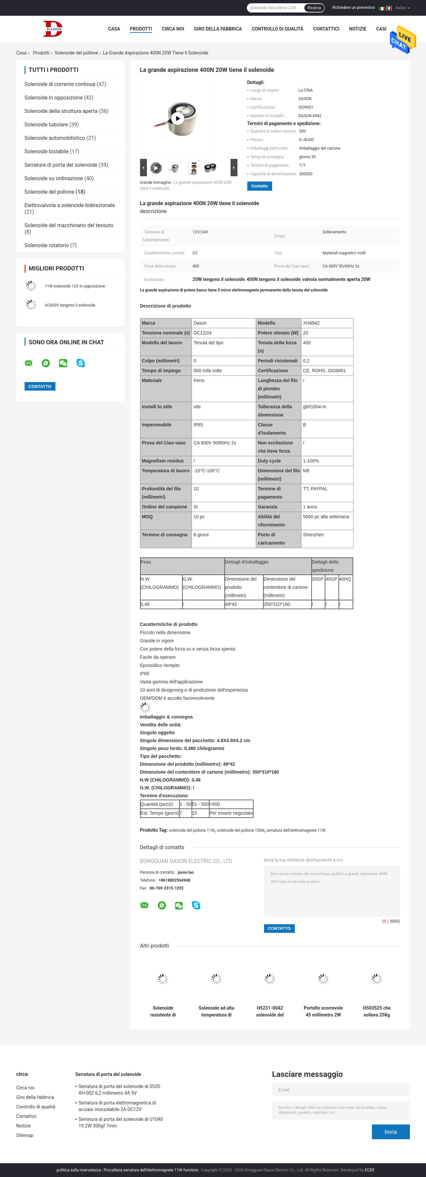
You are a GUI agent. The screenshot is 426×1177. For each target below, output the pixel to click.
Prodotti (141, 29)
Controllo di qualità (277, 29)
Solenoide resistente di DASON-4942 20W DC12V (163, 1011)
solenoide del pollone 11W (192, 830)
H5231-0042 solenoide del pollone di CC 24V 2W (270, 1011)
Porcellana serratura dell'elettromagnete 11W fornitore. (152, 1170)
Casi (381, 29)
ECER (369, 1170)
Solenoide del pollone (76, 52)
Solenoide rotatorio (47, 245)
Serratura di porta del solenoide (61, 165)
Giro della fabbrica (218, 29)
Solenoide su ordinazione (54, 178)
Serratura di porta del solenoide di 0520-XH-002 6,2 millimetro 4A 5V (120, 1090)
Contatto (260, 185)
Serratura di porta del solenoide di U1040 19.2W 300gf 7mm (121, 1122)
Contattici (326, 29)
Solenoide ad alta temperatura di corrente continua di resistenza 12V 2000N (216, 1011)
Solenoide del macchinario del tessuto (69, 225)
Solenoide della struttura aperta (61, 111)
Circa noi (173, 29)
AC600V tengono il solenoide (70, 305)
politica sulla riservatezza (79, 1170)
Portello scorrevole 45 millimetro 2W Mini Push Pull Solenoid (323, 1011)
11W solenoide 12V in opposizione (75, 286)
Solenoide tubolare (46, 124)
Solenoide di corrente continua (60, 84)
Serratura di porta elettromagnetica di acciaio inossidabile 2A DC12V (117, 1106)
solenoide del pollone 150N (240, 830)
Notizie (357, 29)
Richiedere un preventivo (353, 7)
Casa (114, 29)
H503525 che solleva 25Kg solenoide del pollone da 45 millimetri (377, 1011)
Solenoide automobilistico (55, 138)
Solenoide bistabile (47, 151)
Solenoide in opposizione (54, 98)
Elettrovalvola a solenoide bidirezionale (70, 205)
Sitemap (24, 1135)
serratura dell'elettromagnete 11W (296, 830)
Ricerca (314, 8)
